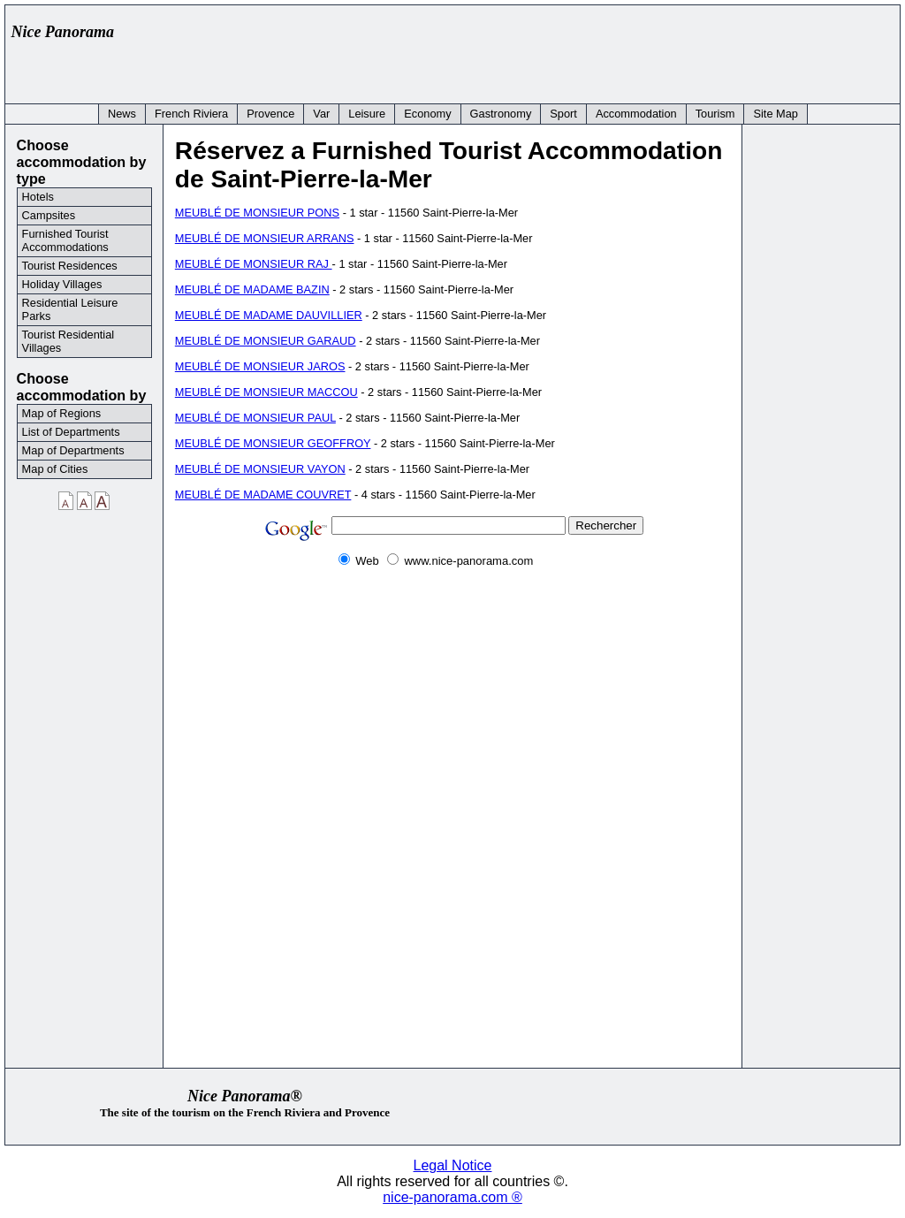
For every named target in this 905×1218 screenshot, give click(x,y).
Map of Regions (62, 413)
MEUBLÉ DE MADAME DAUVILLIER (268, 315)
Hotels (38, 196)
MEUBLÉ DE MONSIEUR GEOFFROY (273, 443)
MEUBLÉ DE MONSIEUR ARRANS (264, 238)
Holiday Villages (62, 284)
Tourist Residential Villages (68, 341)
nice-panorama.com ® (452, 1197)
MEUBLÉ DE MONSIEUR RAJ (253, 263)
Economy (427, 113)
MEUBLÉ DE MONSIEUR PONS (257, 212)
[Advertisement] (571, 50)
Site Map (775, 113)
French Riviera (191, 113)
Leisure (366, 113)
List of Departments (71, 431)
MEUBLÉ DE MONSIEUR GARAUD (265, 340)
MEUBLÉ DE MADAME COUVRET (263, 494)
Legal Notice (453, 1165)
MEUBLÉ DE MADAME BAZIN (252, 289)
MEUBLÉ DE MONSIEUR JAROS (260, 366)
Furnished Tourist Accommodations (65, 240)
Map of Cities (55, 469)
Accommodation (636, 113)
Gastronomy (501, 113)
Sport (563, 113)
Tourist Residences (70, 265)
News (122, 113)
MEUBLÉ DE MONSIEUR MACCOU (266, 392)
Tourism (715, 113)
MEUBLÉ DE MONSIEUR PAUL (255, 417)
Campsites (48, 215)
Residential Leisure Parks (70, 309)
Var (321, 113)
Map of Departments (73, 450)
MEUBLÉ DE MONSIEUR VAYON (260, 469)
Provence (270, 113)
